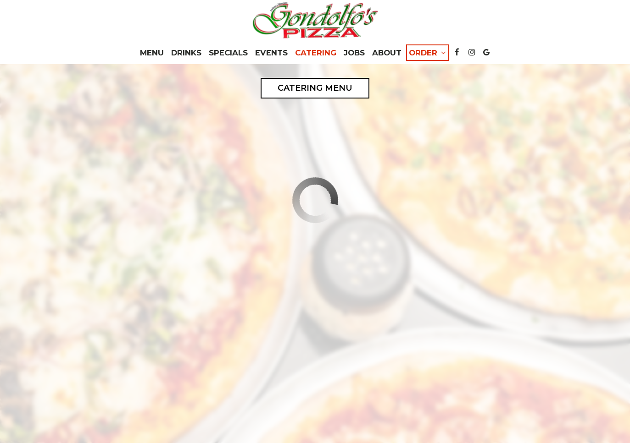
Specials (228, 52)
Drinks (186, 52)
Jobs (354, 52)
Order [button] (427, 52)
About (386, 52)
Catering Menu (315, 88)
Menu (152, 52)
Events (271, 52)
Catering (315, 52)
